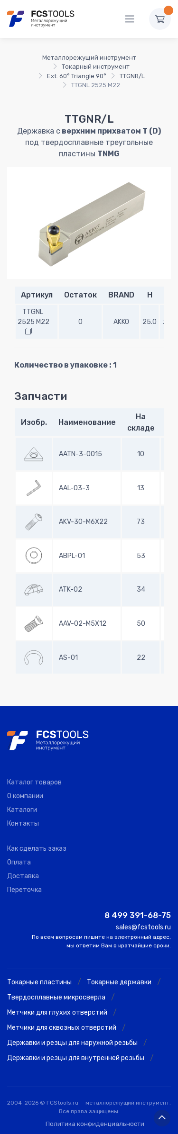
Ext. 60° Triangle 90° (76, 76)
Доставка (23, 876)
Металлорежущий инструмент (89, 57)
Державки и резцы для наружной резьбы (72, 1043)
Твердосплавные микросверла (56, 997)
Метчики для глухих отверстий (57, 1012)
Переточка (24, 890)
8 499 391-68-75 (137, 915)
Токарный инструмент (96, 66)
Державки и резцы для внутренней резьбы (75, 1058)
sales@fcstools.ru (143, 927)
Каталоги (22, 810)
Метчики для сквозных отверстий (61, 1028)
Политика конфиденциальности (95, 1123)
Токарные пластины (39, 982)
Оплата (19, 862)
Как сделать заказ (36, 849)
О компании (25, 796)
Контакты (23, 823)
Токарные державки (119, 982)
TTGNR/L (132, 76)
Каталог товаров (34, 782)
